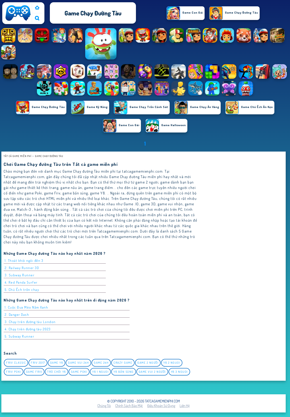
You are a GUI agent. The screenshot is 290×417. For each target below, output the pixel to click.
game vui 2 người (152, 371)
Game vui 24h (78, 362)
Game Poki (79, 371)
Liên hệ (185, 405)
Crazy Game (123, 362)
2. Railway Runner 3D (22, 268)
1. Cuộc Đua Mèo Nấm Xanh (26, 307)
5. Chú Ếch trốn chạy (22, 289)
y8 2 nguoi (171, 362)
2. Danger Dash (17, 314)
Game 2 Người (147, 362)
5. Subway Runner (19, 336)
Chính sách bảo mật (129, 405)
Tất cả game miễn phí (17, 156)
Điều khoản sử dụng (161, 405)
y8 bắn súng (124, 371)
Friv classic (16, 362)
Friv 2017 (38, 362)
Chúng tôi (104, 405)
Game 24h (101, 362)
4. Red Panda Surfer (21, 282)
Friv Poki (13, 371)
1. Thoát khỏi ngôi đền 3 (24, 260)
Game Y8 (56, 362)
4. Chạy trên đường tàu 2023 (28, 329)
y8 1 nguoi (100, 371)
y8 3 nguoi (179, 371)
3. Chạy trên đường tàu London (30, 322)
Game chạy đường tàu (49, 156)
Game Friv (34, 371)
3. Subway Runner (19, 275)
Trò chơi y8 (56, 371)
